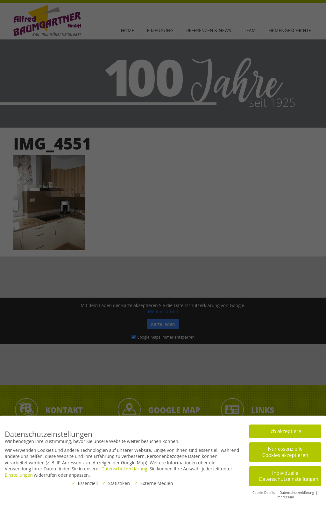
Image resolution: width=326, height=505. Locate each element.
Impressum (285, 496)
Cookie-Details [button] (264, 491)
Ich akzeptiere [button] (285, 429)
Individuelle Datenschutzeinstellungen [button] (288, 474)
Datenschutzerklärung (124, 467)
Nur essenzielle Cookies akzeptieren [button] (285, 450)
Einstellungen (19, 473)
